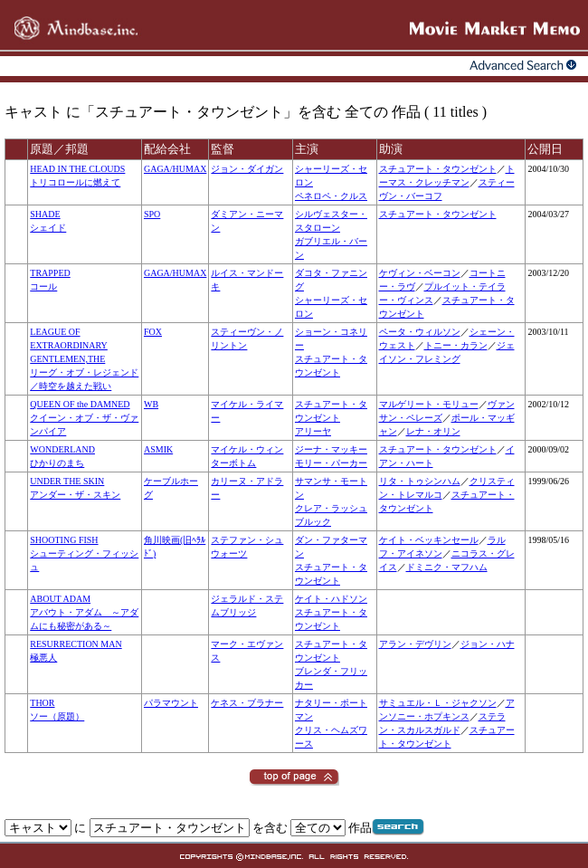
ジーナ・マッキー (331, 449)
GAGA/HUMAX (175, 169)
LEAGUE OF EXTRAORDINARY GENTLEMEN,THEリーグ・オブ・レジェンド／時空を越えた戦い (84, 359)
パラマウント (171, 703)
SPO (152, 214)
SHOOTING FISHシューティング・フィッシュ (84, 553)
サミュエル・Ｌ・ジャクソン (438, 703)
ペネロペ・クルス (331, 196)
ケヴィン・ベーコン (419, 273)
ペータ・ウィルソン (419, 332)
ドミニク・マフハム (447, 567)
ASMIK (158, 449)
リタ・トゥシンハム (419, 481)
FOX (153, 332)
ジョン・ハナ (487, 644)
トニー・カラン (456, 345)
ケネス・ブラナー (247, 703)
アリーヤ (313, 431)
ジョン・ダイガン (247, 169)
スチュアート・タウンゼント (438, 169)
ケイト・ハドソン (331, 599)
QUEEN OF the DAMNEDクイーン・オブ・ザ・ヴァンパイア (84, 417)
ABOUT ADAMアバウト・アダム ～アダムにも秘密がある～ (84, 612)
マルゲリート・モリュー (429, 404)
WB (151, 404)
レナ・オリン (433, 431)
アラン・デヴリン (415, 644)
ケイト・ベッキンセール (429, 540)
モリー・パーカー (331, 463)
